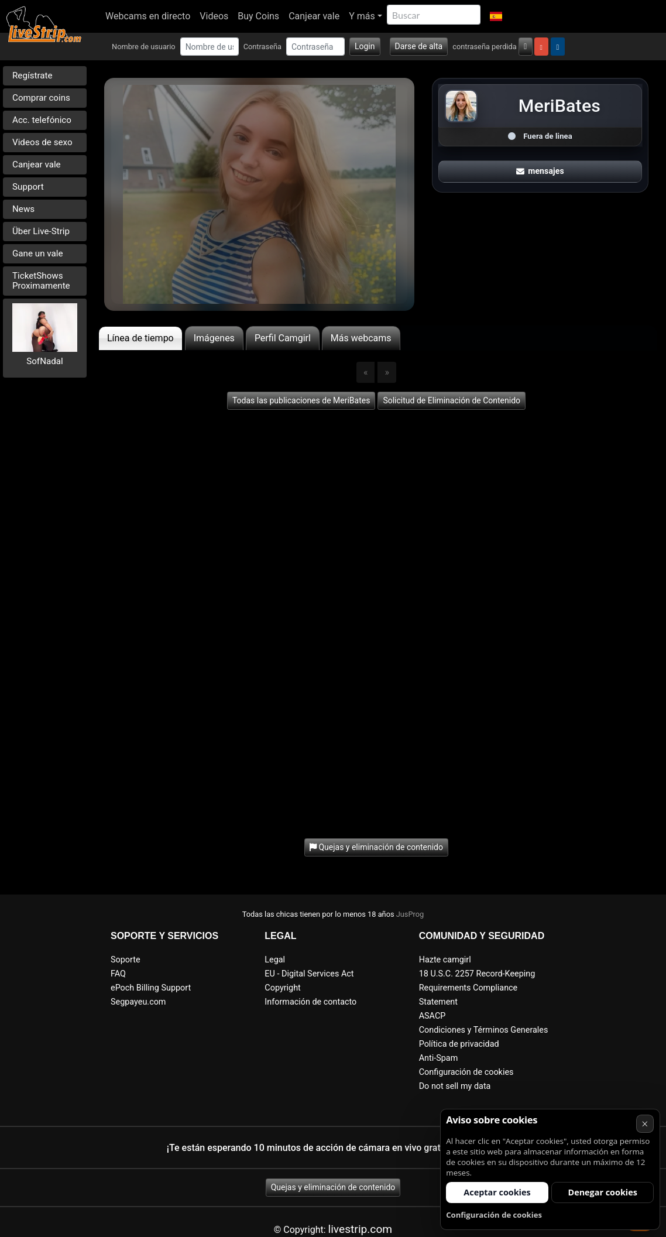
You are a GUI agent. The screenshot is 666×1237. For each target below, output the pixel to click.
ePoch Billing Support (151, 988)
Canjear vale (314, 16)
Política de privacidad (459, 1044)
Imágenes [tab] (214, 338)
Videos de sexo (42, 142)
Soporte (125, 960)
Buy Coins (258, 16)
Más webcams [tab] (361, 338)
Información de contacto (310, 1002)
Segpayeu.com (138, 1002)
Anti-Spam (438, 1058)
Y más (362, 16)
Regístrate (32, 75)
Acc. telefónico (41, 120)
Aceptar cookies (497, 1192)
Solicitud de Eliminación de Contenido (451, 400)
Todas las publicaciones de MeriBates (301, 400)
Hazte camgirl (445, 960)
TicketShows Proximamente (41, 280)
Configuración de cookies (466, 1072)
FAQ (118, 974)
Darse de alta (419, 46)
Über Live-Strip (41, 231)
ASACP (432, 1016)
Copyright (282, 988)
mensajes (540, 171)
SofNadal (44, 361)
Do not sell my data (455, 1086)
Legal (275, 960)
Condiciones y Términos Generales (483, 1030)
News (23, 209)
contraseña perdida (484, 46)
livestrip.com (360, 1229)
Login (365, 46)
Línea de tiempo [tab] (140, 338)
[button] (496, 16)
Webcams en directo (147, 16)
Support (28, 186)
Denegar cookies (602, 1192)
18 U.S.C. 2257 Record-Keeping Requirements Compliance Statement (477, 988)
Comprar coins (41, 97)
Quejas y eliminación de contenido (333, 1187)
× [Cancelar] (644, 1124)
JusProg (410, 914)
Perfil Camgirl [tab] (283, 338)
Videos (214, 16)
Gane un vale (37, 253)
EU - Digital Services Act (309, 974)
